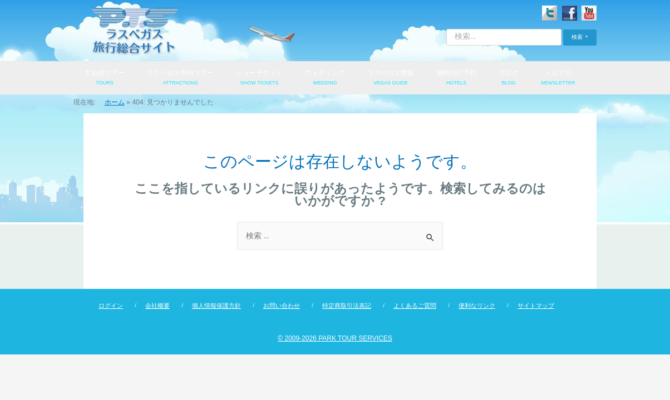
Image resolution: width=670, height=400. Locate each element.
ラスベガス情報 (390, 78)
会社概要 (157, 306)
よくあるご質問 (414, 306)
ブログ (509, 78)
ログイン (110, 306)
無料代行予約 (456, 78)
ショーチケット (259, 78)
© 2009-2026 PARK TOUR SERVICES (335, 339)
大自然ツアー (105, 78)
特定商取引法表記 (346, 306)
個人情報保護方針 (216, 306)
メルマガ (558, 78)
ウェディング (325, 78)
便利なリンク (477, 306)
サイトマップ (536, 306)
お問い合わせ (281, 306)
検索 (577, 37)
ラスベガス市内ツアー (180, 78)
